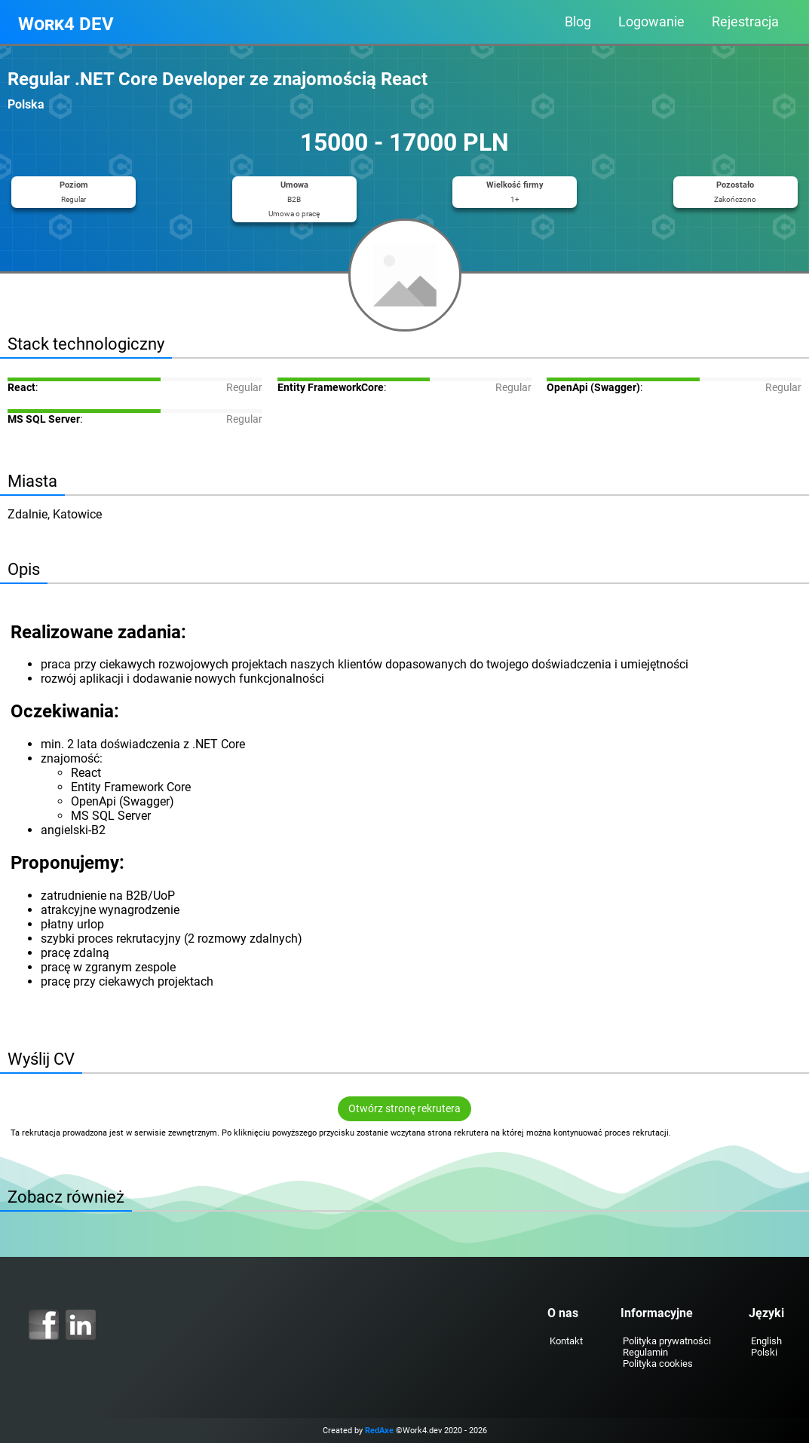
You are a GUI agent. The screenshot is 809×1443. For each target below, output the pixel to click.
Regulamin (645, 1352)
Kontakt (566, 1341)
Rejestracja (745, 21)
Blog (578, 21)
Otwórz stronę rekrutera (404, 1108)
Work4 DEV (66, 24)
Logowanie (651, 21)
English (766, 1341)
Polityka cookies (658, 1363)
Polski (764, 1352)
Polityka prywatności (667, 1341)
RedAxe (379, 1430)
